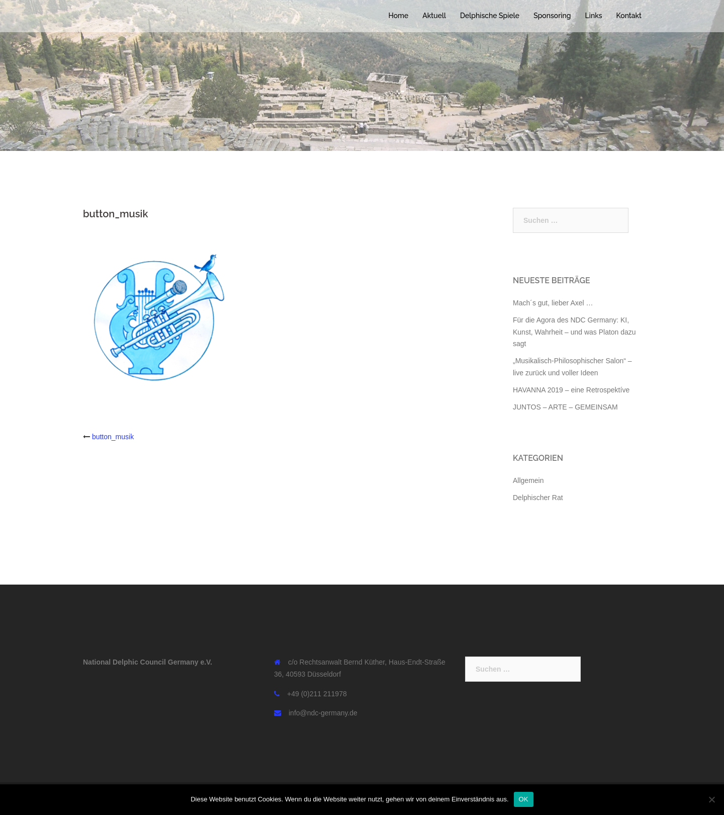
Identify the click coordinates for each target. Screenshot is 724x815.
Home (398, 16)
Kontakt (629, 16)
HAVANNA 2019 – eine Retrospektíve (571, 390)
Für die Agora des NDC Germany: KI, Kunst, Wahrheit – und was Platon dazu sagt (574, 332)
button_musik (113, 437)
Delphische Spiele (489, 16)
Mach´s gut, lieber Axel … (553, 303)
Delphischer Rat (538, 498)
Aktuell (434, 16)
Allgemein (528, 480)
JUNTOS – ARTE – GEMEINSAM (565, 407)
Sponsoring (552, 16)
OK (523, 799)
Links (593, 16)
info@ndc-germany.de (323, 713)
